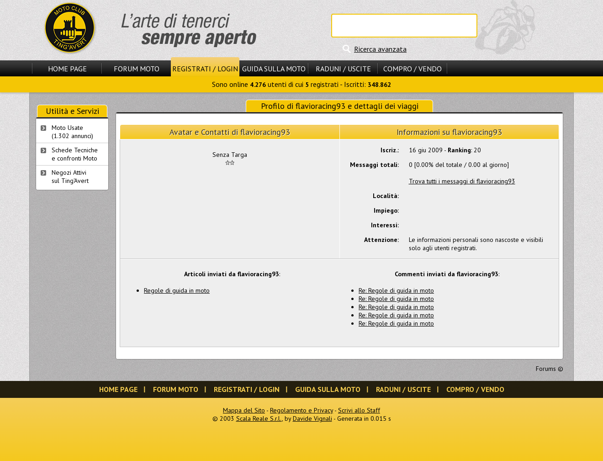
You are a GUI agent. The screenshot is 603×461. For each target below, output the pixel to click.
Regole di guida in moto (177, 290)
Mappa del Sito (244, 410)
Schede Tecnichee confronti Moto (75, 154)
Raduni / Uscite (343, 68)
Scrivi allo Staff (359, 410)
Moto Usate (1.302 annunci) (72, 131)
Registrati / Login (205, 68)
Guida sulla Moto (274, 68)
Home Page (67, 68)
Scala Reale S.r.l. (259, 418)
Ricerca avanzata (380, 49)
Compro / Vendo (412, 68)
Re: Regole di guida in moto (396, 290)
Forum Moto (136, 68)
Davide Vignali (312, 418)
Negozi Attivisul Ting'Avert (70, 176)
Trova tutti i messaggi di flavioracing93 (462, 181)
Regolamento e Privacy (301, 410)
